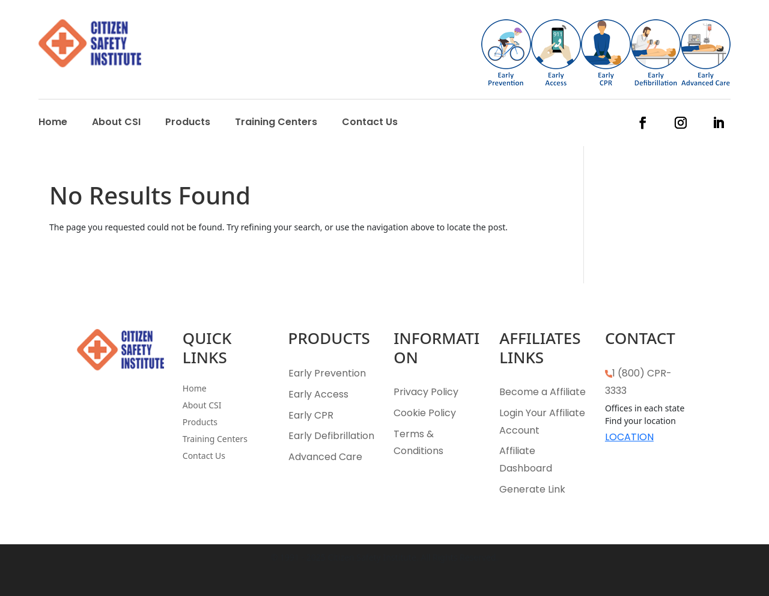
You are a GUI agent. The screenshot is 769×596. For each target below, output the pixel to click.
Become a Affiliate (542, 392)
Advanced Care (325, 457)
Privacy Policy (426, 392)
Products (187, 123)
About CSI (116, 123)
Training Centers (276, 123)
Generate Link (532, 489)
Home (52, 123)
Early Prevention (327, 373)
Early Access (318, 394)
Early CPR (310, 415)
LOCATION (629, 437)
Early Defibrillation (331, 436)
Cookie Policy (425, 413)
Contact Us (370, 123)
